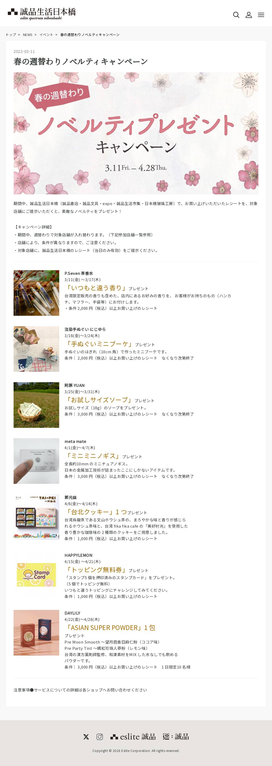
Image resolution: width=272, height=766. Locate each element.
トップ (10, 34)
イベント (46, 34)
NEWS (28, 34)
